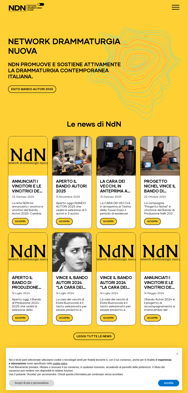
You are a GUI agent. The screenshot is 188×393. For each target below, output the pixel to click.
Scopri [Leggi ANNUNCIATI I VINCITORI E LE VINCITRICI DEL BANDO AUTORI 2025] (20, 221)
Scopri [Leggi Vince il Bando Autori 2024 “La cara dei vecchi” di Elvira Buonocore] (64, 318)
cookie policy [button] (60, 363)
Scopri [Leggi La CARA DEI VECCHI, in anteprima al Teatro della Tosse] (108, 221)
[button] (177, 354)
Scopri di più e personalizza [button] (31, 382)
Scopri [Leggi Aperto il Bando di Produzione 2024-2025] (20, 318)
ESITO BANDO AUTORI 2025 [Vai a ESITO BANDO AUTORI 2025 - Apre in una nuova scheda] (32, 89)
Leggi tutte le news (94, 336)
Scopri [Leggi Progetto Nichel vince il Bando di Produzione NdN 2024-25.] (152, 221)
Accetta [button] (168, 382)
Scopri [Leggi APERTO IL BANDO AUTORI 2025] (64, 221)
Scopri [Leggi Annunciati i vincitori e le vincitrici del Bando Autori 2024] (152, 318)
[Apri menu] (175, 7)
